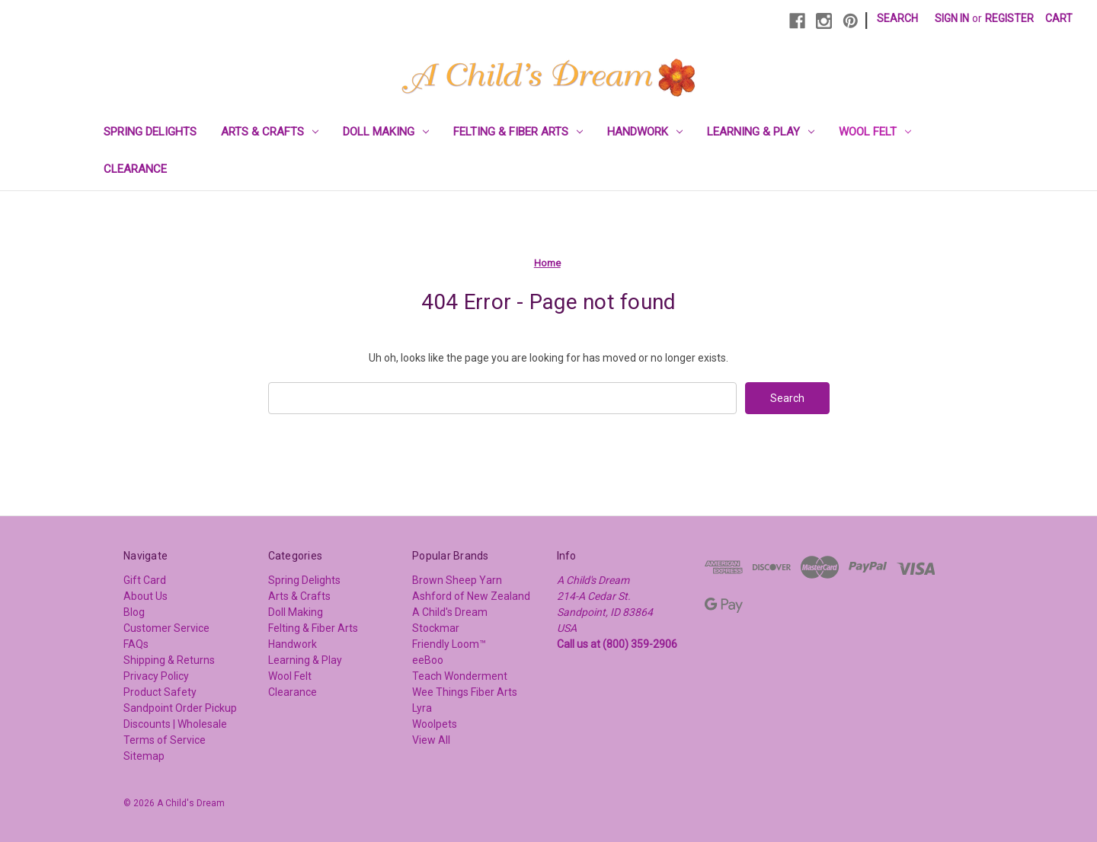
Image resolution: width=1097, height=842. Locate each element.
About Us (145, 596)
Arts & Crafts (269, 132)
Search (897, 18)
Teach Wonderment (459, 676)
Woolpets (434, 724)
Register (1009, 18)
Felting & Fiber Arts (518, 132)
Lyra (422, 708)
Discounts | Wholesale (175, 724)
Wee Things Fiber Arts (464, 692)
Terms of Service (164, 740)
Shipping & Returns (169, 660)
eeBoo (427, 660)
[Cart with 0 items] (1059, 18)
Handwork (645, 132)
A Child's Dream (450, 612)
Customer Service (166, 628)
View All (431, 740)
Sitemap (144, 756)
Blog (134, 612)
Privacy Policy (156, 676)
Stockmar (435, 628)
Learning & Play (760, 132)
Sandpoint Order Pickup (180, 708)
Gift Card (144, 580)
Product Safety (160, 692)
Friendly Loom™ (449, 644)
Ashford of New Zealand (471, 596)
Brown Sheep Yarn (457, 580)
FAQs (136, 644)
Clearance (135, 169)
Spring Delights (150, 132)
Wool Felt (875, 132)
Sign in (952, 18)
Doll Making (386, 132)
